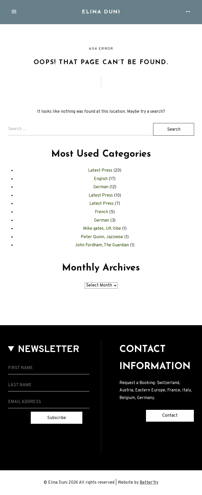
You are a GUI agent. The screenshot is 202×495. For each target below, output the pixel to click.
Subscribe (56, 418)
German (100, 187)
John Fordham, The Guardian (102, 245)
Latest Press (100, 170)
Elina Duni (101, 12)
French (101, 212)
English (101, 179)
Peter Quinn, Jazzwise (102, 237)
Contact (170, 415)
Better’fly (149, 482)
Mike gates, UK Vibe (102, 228)
